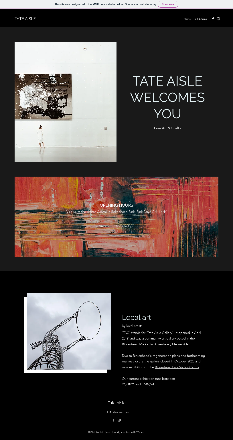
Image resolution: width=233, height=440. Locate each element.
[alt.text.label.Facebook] (213, 19)
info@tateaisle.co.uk (117, 412)
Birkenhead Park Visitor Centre (177, 367)
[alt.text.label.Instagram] (218, 19)
